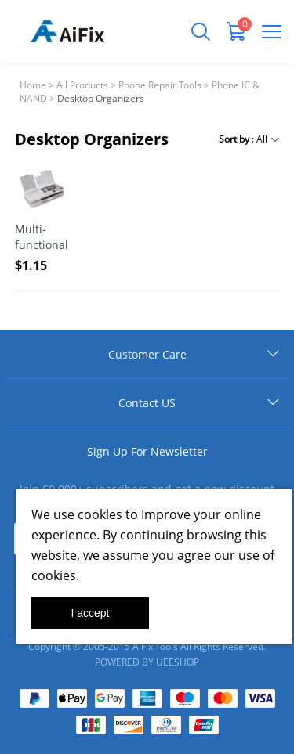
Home (33, 85)
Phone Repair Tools (159, 85)
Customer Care (147, 354)
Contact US (147, 402)
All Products (82, 85)
